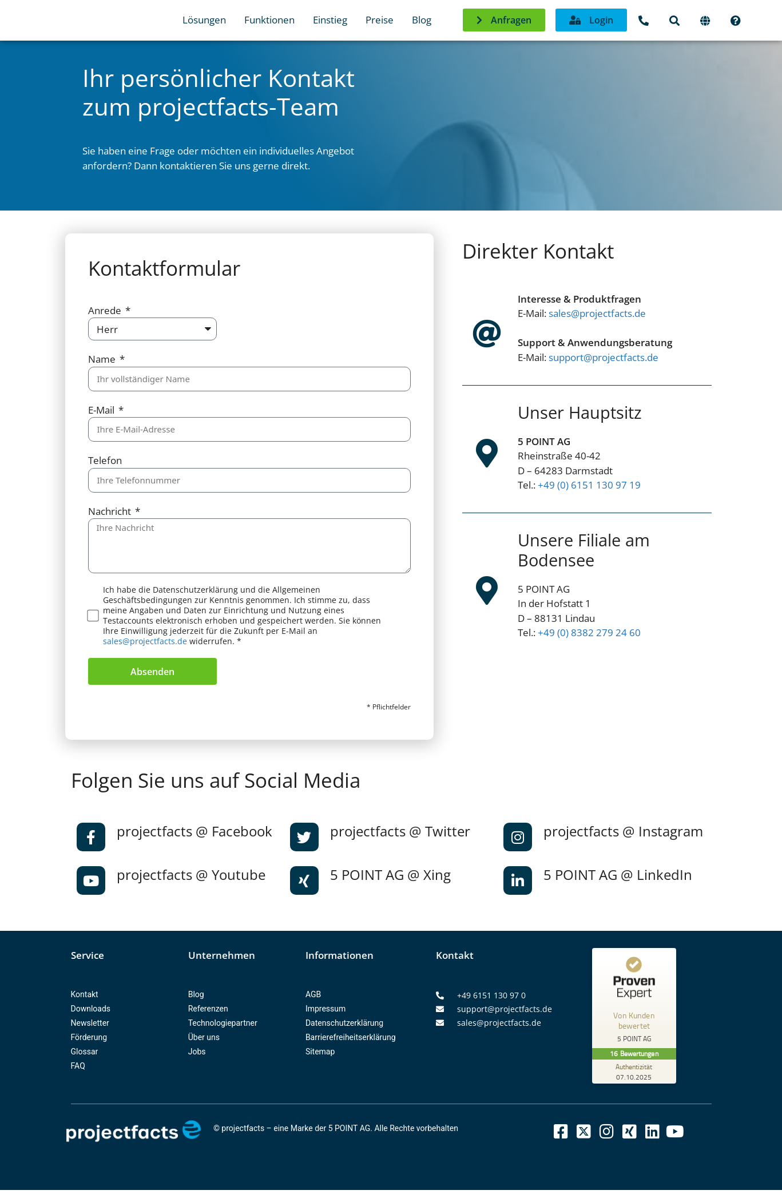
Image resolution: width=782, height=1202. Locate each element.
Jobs (197, 1051)
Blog (421, 19)
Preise (380, 19)
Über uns (204, 1037)
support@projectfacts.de (603, 357)
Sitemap (320, 1051)
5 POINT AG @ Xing (390, 874)
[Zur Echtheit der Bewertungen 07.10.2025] (635, 1072)
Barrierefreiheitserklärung (350, 1037)
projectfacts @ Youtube (191, 874)
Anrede (106, 310)
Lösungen (204, 19)
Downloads (91, 1008)
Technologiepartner (222, 1023)
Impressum (325, 1008)
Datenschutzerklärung (344, 1023)
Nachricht (110, 511)
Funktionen (269, 19)
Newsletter (90, 1023)
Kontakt (84, 994)
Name (103, 359)
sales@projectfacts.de (145, 641)
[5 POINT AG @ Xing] (304, 880)
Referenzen (208, 1008)
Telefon (105, 460)
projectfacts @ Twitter (400, 831)
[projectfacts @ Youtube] (91, 880)
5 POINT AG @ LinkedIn (617, 874)
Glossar (84, 1051)
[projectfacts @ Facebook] (91, 837)
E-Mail (102, 409)
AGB (313, 994)
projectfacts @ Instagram (623, 831)
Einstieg (330, 19)
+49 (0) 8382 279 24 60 (589, 632)
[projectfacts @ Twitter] (304, 837)
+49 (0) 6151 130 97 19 (589, 484)
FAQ (78, 1065)
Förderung (89, 1037)
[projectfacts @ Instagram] (517, 837)
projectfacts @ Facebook (194, 831)
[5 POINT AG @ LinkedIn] (517, 880)
